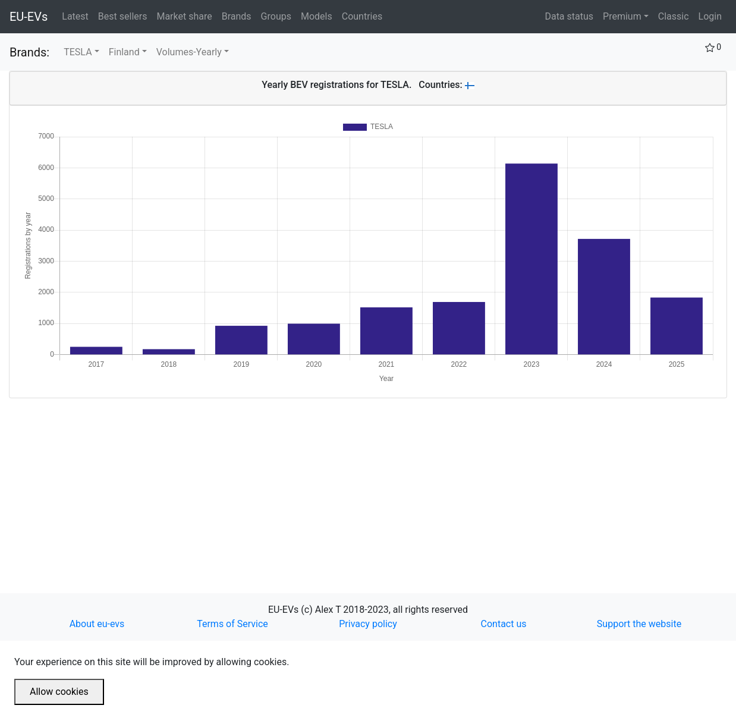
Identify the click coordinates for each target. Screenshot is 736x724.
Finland (124, 52)
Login (710, 16)
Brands (239, 15)
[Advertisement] (365, 481)
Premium (622, 16)
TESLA (78, 52)
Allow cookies (59, 691)
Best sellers (125, 15)
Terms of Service (232, 623)
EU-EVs (29, 17)
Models (319, 15)
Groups (278, 15)
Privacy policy (368, 623)
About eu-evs (97, 623)
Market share (186, 15)
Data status (569, 16)
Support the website (639, 623)
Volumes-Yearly (189, 52)
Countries (362, 16)
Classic (673, 16)
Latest (77, 15)
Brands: (29, 52)
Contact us (504, 623)
